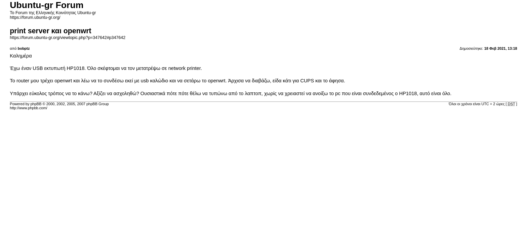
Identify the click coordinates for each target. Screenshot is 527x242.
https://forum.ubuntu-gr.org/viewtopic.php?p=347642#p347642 (67, 37)
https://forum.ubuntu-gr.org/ (35, 17)
